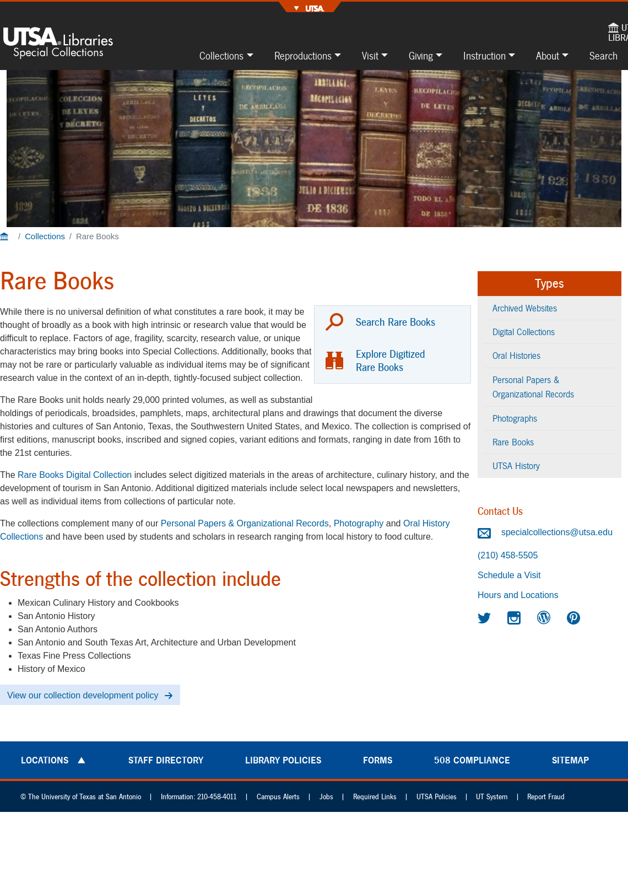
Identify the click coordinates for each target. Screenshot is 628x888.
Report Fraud (546, 797)
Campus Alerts (278, 797)
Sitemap (570, 760)
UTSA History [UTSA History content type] (516, 465)
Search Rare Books (395, 322)
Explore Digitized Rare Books (390, 360)
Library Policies (283, 760)
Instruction (484, 56)
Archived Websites (524, 308)
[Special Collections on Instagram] (515, 618)
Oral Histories (516, 355)
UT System (491, 797)
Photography (359, 523)
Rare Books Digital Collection (75, 475)
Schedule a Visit (509, 575)
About (547, 56)
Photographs (514, 418)
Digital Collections (523, 331)
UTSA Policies (436, 797)
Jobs (326, 797)
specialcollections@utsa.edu (545, 532)
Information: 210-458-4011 (199, 797)
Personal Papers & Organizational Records (245, 523)
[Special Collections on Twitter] (486, 618)
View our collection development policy (83, 695)
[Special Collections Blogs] (545, 618)
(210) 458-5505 (508, 555)
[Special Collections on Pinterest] (575, 618)
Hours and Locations (518, 595)
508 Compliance (472, 760)
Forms (377, 760)
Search (603, 56)
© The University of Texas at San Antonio (80, 797)
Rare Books (513, 442)
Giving (421, 56)
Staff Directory (165, 760)
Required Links (375, 797)
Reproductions (303, 56)
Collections (221, 56)
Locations (44, 760)
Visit (370, 56)
